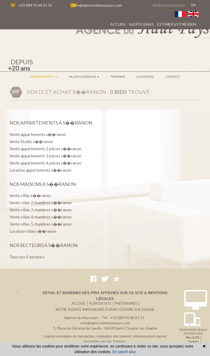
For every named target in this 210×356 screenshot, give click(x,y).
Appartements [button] (43, 77)
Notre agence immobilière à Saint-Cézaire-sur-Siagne (105, 309)
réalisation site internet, (114, 336)
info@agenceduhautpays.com (97, 5)
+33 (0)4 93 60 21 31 (35, 5)
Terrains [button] (118, 77)
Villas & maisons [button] (84, 77)
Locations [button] (145, 77)
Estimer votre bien (176, 24)
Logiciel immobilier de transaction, (69, 336)
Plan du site (100, 303)
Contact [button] (172, 77)
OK (193, 5)
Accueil (118, 24)
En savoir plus (124, 352)
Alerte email (142, 24)
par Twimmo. (116, 341)
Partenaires (126, 303)
